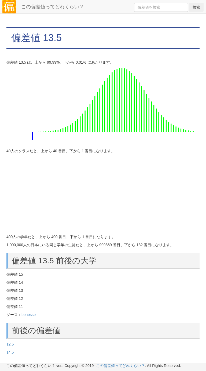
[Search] (161, 7)
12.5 (10, 344)
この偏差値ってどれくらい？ (52, 6)
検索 (196, 7)
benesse (28, 314)
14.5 (10, 352)
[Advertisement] (103, 193)
